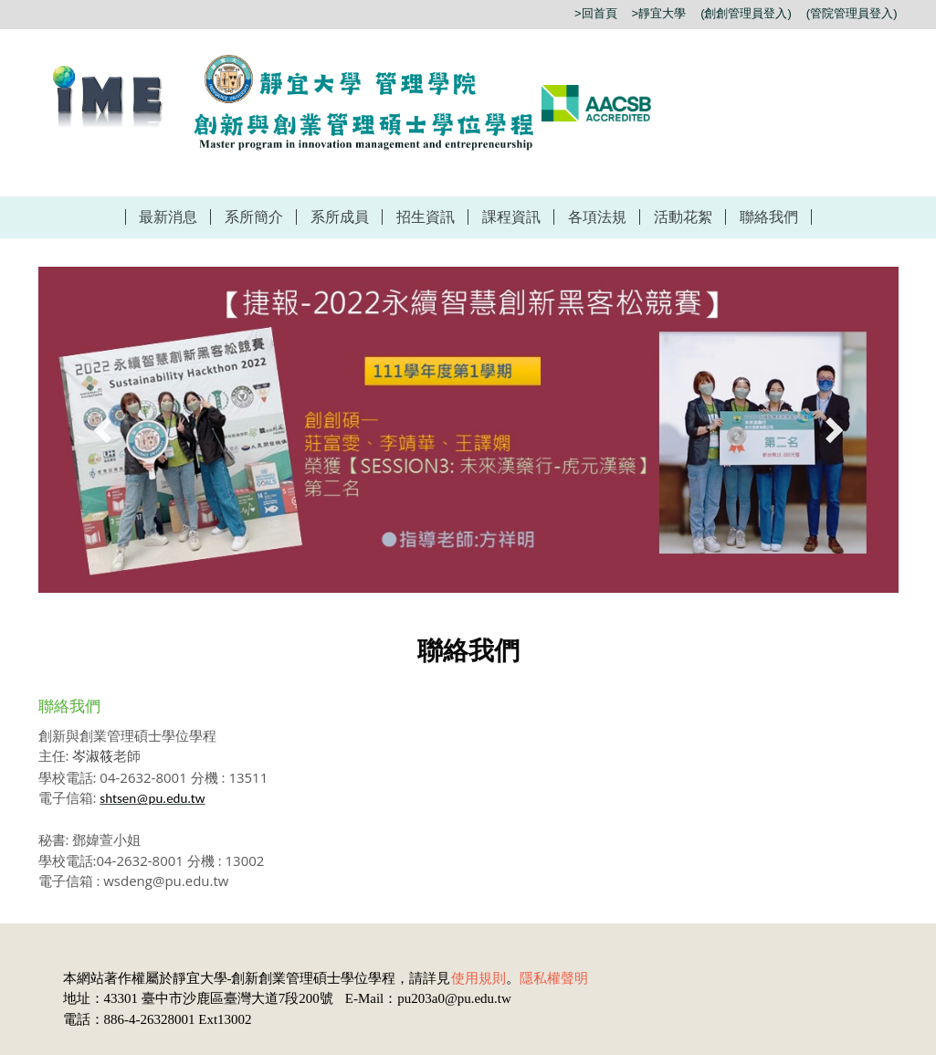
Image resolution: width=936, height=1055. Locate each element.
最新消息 (168, 217)
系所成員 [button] (339, 217)
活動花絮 (683, 217)
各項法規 (597, 217)
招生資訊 (425, 217)
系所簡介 (254, 217)
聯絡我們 (769, 217)
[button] (107, 430)
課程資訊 (511, 217)
